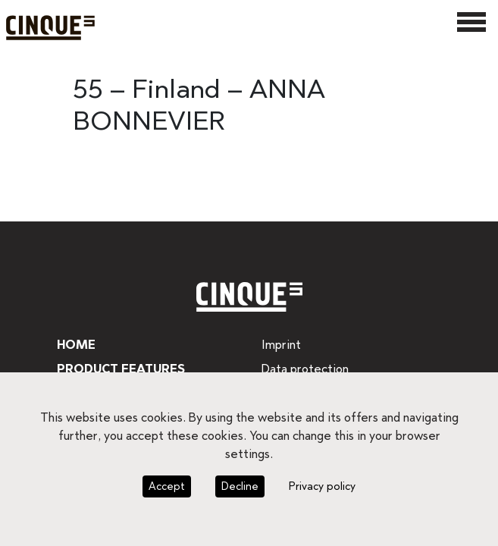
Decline (239, 486)
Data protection (303, 368)
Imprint (280, 344)
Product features (120, 368)
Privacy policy (319, 486)
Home (75, 344)
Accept (168, 486)
